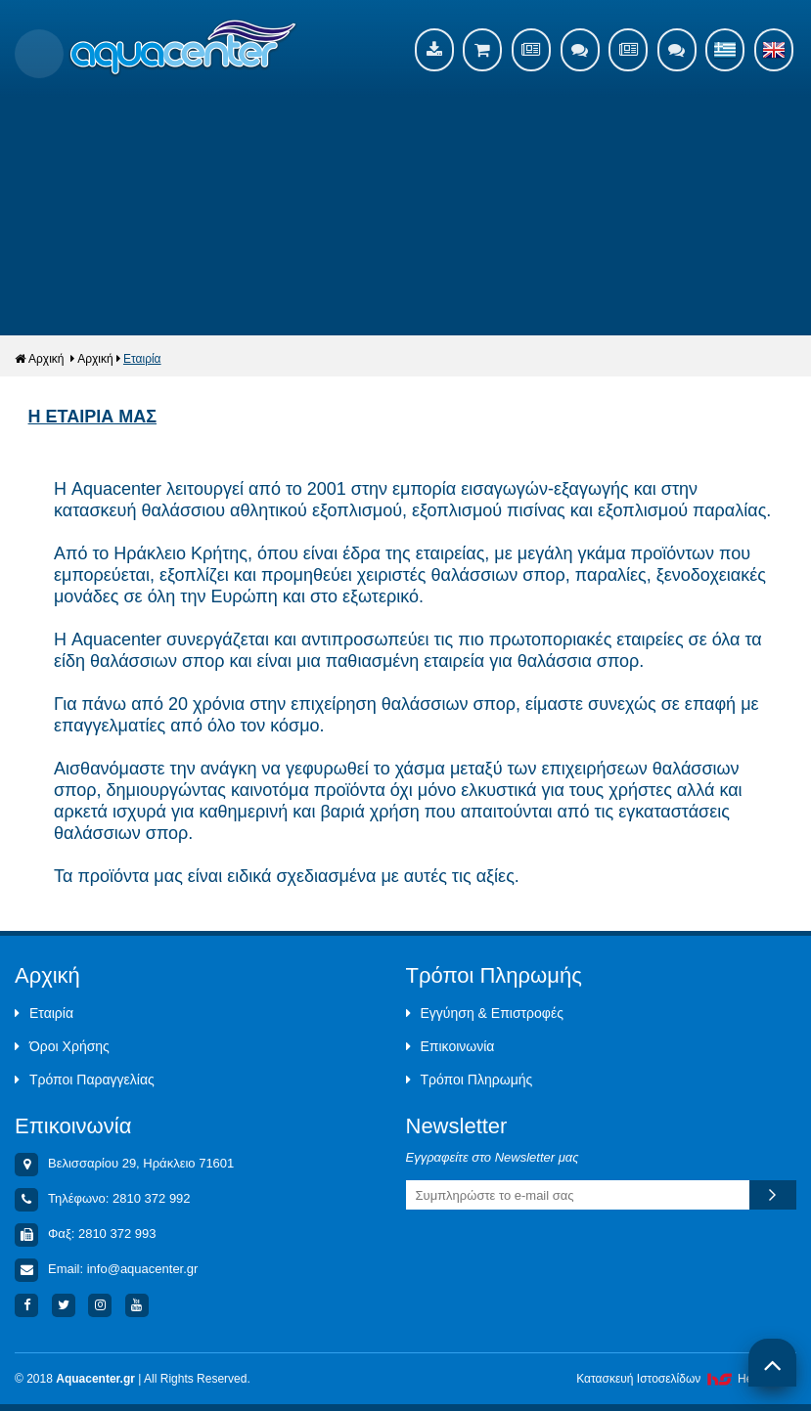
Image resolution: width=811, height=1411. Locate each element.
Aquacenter (183, 49)
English (773, 49)
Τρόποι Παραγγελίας (85, 1079)
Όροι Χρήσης (62, 1046)
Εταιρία (142, 359)
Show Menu (39, 53)
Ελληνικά (724, 49)
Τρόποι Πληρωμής (469, 1079)
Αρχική (39, 359)
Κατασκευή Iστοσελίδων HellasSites (686, 1379)
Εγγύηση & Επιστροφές (484, 1013)
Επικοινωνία (450, 1046)
